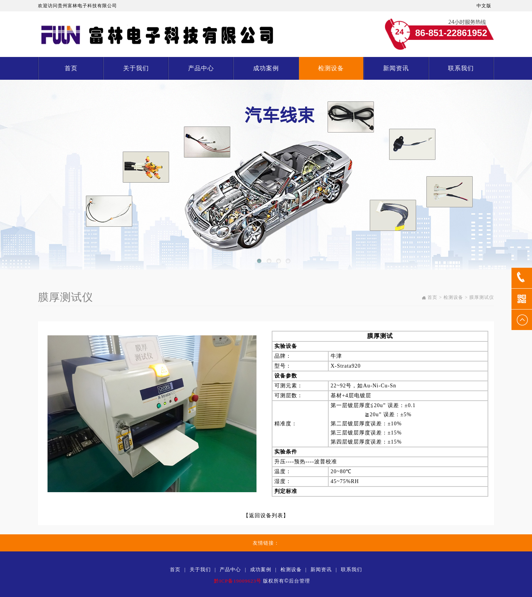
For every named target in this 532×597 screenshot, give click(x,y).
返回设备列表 (266, 515)
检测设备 (331, 68)
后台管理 (299, 581)
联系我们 (461, 68)
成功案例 (266, 68)
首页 (71, 68)
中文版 (484, 5)
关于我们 (136, 68)
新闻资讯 (396, 68)
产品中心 (201, 68)
